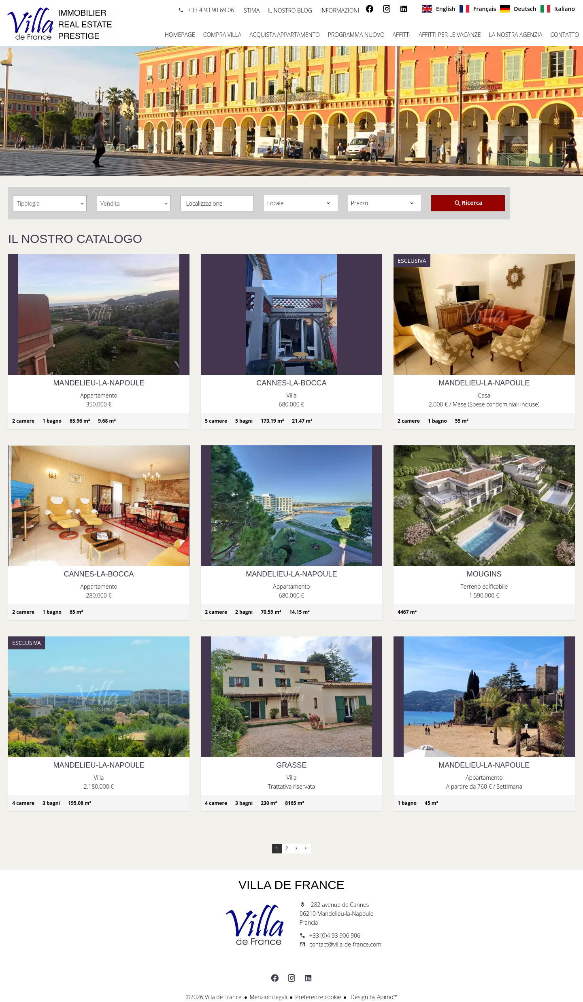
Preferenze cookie (318, 997)
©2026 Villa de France (213, 997)
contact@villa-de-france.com (345, 944)
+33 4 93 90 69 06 (211, 10)
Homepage (60, 24)
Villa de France (291, 884)
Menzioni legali (268, 997)
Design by (373, 997)
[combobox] (50, 203)
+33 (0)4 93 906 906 (334, 935)
